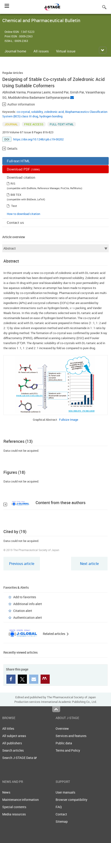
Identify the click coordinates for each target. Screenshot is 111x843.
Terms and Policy (68, 750)
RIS (12, 183)
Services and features (71, 736)
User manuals (65, 792)
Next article (89, 563)
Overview (62, 728)
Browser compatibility (71, 799)
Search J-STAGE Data (19, 757)
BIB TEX (15, 195)
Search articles (13, 750)
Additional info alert (27, 604)
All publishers (12, 743)
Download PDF (23, 169)
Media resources (14, 814)
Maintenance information (20, 799)
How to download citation (23, 214)
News (6, 792)
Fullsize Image (68, 420)
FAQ (59, 807)
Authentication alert (27, 617)
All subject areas (14, 736)
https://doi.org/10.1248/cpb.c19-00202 (38, 139)
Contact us (15, 222)
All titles (8, 728)
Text (14, 206)
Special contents (14, 807)
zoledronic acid (54, 112)
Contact (61, 814)
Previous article (21, 563)
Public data (64, 743)
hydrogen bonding (50, 116)
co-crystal (23, 112)
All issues (41, 51)
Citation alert (22, 610)
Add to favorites (24, 597)
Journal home (15, 51)
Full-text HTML (18, 161)
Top (56, 709)
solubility (37, 112)
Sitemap (62, 821)
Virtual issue (65, 51)
